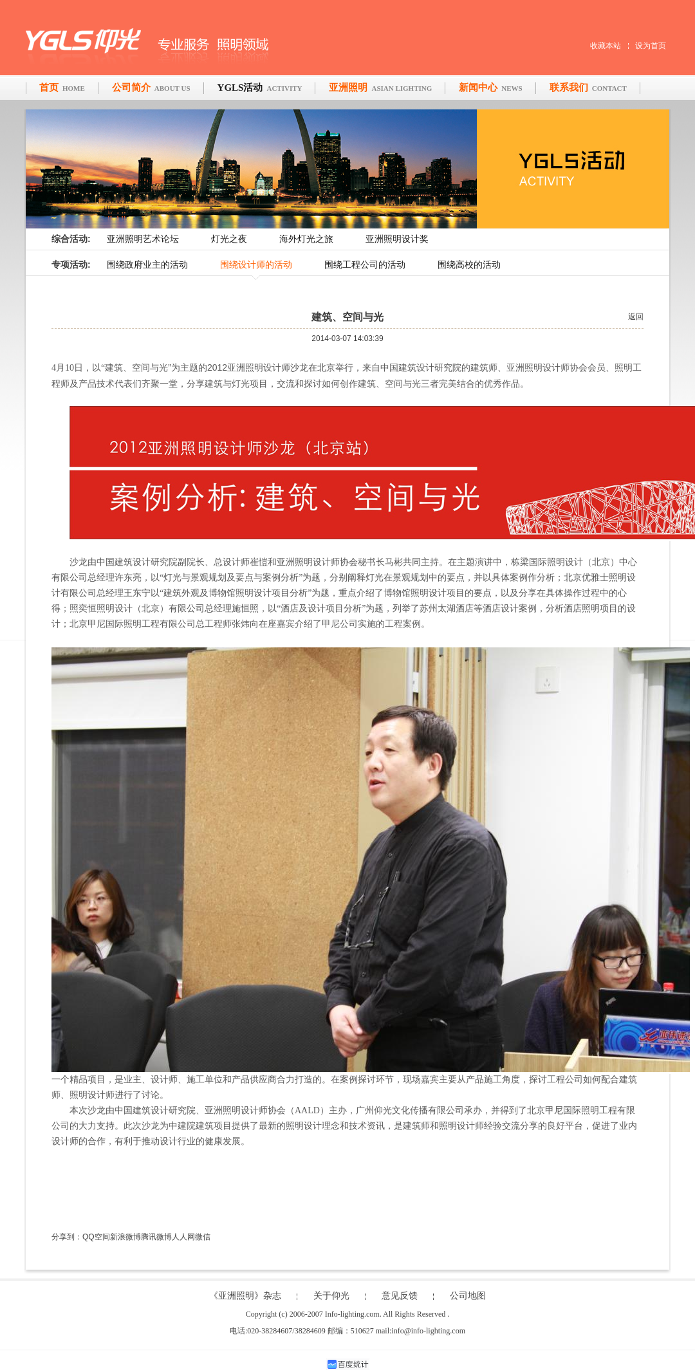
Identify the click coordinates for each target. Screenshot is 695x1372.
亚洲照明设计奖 (397, 239)
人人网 (183, 1236)
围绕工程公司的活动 (364, 265)
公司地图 (468, 1296)
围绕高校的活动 (469, 265)
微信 (202, 1236)
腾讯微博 (156, 1236)
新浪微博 (125, 1236)
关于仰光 (331, 1296)
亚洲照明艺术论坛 (143, 239)
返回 (636, 316)
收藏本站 (605, 45)
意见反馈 (400, 1296)
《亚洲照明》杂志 (245, 1296)
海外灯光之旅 (306, 239)
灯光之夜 (229, 239)
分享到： (66, 1236)
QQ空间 (96, 1236)
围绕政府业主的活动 (147, 265)
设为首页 (650, 45)
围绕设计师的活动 (256, 265)
